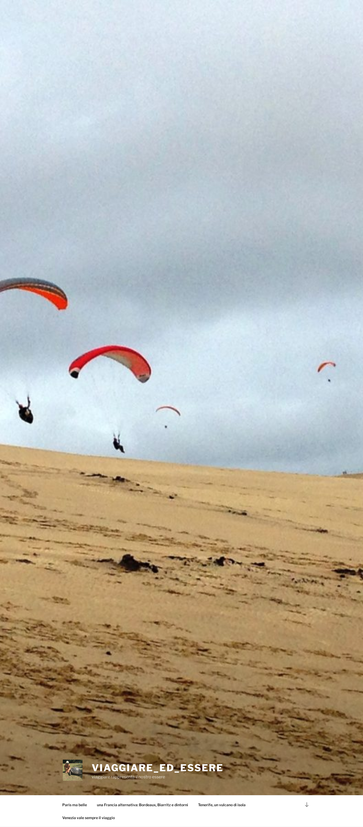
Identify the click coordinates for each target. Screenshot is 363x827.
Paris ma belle (74, 805)
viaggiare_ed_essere (158, 768)
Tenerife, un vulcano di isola (222, 805)
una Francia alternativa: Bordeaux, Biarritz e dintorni (142, 805)
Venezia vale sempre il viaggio (88, 817)
